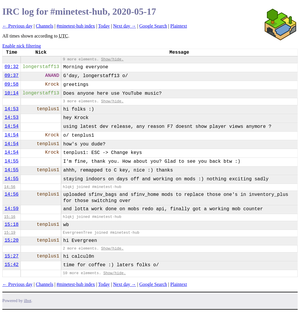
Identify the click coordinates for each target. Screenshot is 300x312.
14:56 (9, 187)
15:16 (9, 217)
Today (104, 25)
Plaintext (178, 25)
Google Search (153, 25)
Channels (44, 25)
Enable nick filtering (21, 45)
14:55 (11, 161)
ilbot (27, 301)
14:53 (11, 109)
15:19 (9, 232)
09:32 (11, 66)
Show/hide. (112, 59)
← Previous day (17, 25)
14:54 (11, 126)
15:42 (11, 264)
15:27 (11, 256)
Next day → (124, 25)
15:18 (11, 224)
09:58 (11, 84)
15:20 (11, 240)
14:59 (11, 208)
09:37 (11, 75)
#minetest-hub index (76, 25)
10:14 (11, 93)
